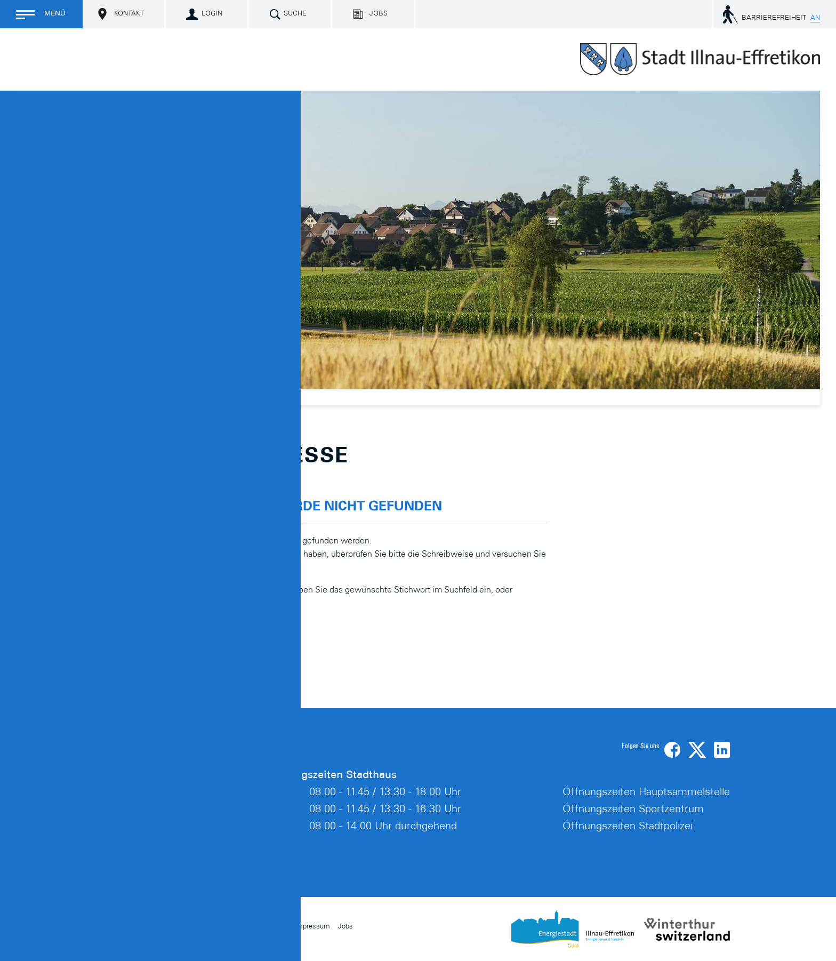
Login (212, 14)
